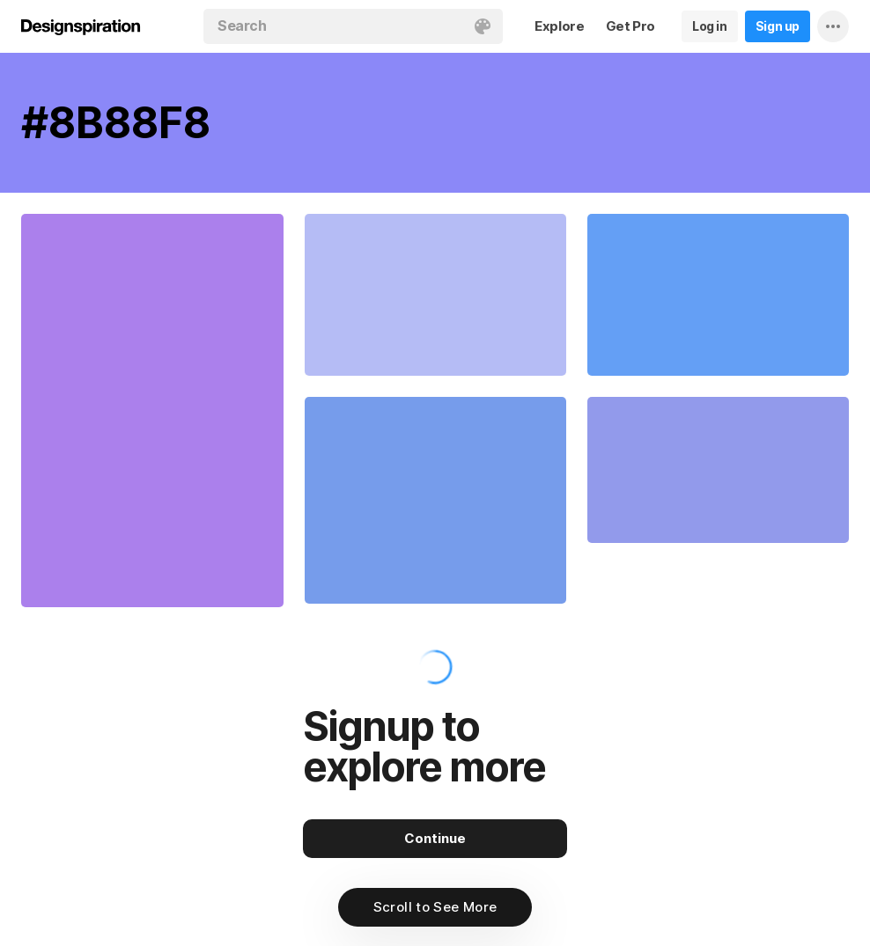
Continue (435, 838)
